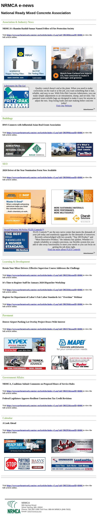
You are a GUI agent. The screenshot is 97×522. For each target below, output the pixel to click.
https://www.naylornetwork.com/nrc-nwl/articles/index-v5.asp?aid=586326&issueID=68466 (45, 290)
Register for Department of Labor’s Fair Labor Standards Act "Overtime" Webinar (42, 297)
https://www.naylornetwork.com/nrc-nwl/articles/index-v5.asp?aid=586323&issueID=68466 (45, 275)
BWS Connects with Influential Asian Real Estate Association (32, 125)
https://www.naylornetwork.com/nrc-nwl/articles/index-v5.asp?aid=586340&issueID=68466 (45, 35)
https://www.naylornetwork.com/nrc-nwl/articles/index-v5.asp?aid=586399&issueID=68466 (45, 133)
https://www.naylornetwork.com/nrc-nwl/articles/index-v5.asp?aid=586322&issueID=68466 (45, 406)
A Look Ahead (9, 423)
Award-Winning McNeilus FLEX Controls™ (24, 229)
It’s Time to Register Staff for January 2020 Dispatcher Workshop (34, 282)
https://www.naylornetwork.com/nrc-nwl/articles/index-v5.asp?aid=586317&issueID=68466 (45, 329)
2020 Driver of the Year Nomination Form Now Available (29, 170)
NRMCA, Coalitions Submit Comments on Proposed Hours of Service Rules (39, 384)
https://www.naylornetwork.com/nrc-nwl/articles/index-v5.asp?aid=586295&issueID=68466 (45, 430)
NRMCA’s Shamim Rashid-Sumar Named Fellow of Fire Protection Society (38, 28)
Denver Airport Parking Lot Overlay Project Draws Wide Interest (34, 322)
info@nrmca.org (34, 511)
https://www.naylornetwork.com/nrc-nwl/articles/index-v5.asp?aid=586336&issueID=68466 (45, 304)
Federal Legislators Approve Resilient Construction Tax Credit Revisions (37, 398)
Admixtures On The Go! (15, 86)
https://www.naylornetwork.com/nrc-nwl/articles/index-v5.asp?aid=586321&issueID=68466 (45, 391)
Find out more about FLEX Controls (64, 249)
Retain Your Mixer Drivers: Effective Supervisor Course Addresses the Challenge (41, 268)
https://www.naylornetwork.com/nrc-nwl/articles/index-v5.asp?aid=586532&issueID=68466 (45, 486)
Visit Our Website (64, 105)
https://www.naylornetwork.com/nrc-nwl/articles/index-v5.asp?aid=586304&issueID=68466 (45, 177)
